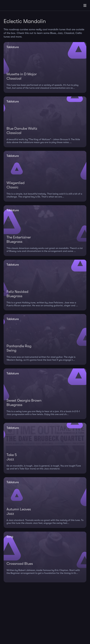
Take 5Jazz (12, 457)
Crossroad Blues (20, 564)
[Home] (14, 6)
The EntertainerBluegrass (19, 239)
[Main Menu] (85, 5)
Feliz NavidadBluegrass (17, 294)
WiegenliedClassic (16, 185)
